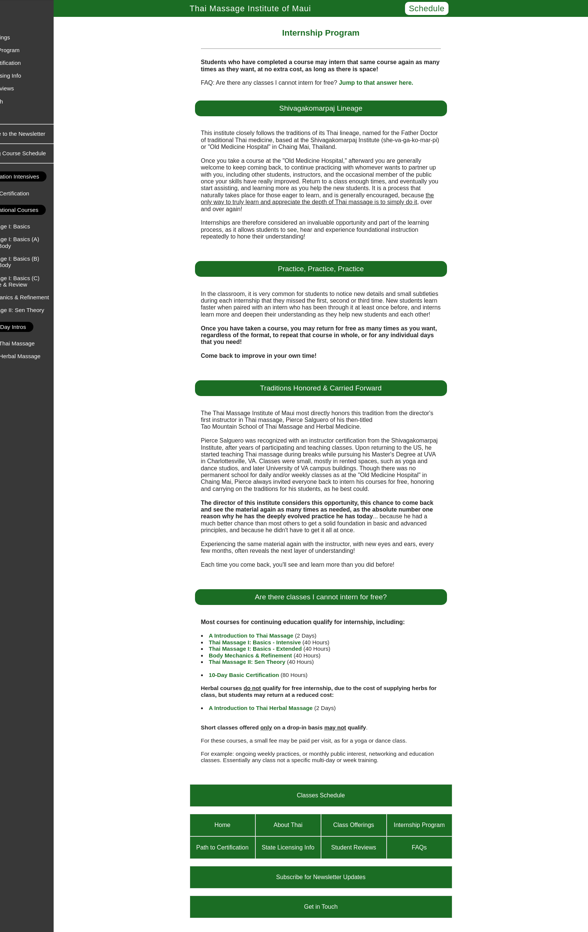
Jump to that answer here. (392, 83)
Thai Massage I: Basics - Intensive (271, 642)
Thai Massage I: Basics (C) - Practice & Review (38, 281)
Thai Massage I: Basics (33, 226)
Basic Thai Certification (33, 193)
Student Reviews (25, 88)
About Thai (17, 24)
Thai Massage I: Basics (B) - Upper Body (38, 261)
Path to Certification (29, 63)
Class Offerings (23, 37)
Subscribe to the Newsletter (43, 134)
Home (11, 11)
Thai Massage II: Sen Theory (40, 310)
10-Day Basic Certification (260, 675)
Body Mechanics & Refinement (43, 297)
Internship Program (28, 50)
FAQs (11, 114)
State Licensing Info (29, 75)
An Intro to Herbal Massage (38, 356)
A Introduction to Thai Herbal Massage (277, 708)
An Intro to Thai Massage (35, 343)
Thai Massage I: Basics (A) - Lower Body (38, 242)
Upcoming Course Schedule (43, 153)
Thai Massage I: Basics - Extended (271, 648)
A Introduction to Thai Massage (267, 635)
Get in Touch (20, 101)
